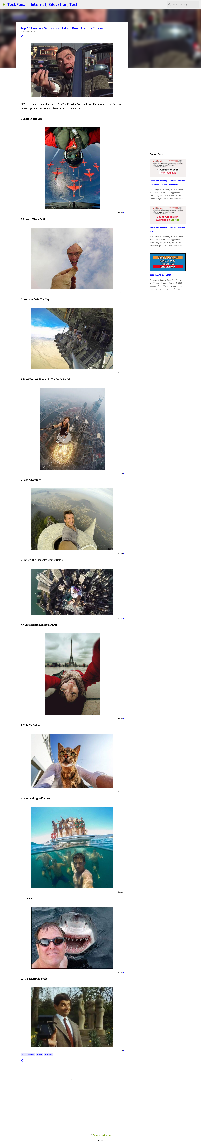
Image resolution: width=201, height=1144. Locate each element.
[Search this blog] (185, 4)
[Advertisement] (72, 1109)
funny (39, 1054)
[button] (22, 36)
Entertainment (28, 1054)
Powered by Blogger (100, 1135)
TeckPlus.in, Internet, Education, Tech (42, 4)
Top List (48, 1054)
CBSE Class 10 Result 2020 (160, 275)
